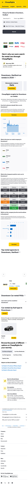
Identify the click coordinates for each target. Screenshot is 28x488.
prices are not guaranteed (7, 410)
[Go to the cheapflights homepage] (10, 2)
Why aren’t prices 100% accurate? (14, 420)
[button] (2, 2)
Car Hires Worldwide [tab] (19, 351)
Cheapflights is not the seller (14, 414)
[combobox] (7, 18)
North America (8, 425)
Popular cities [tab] (5, 358)
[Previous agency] (3, 274)
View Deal (14, 337)
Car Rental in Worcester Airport (9, 370)
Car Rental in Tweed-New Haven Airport (11, 368)
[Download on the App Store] (14, 476)
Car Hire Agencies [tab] (6, 355)
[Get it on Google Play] (5, 476)
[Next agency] (24, 274)
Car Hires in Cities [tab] (17, 355)
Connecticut (22, 425)
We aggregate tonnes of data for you (14, 417)
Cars (3, 425)
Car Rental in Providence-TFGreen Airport (11, 365)
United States (15, 425)
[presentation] (15, 77)
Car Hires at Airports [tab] (7, 351)
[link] (11, 88)
